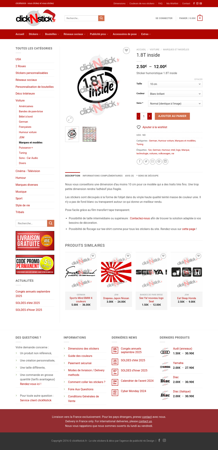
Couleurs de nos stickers (142, 3)
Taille (139, 83)
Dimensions (119, 3)
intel (173, 150)
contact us (145, 421)
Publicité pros (99, 34)
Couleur (140, 93)
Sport (19, 198)
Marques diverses (27, 184)
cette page (188, 229)
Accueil (20, 34)
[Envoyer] (101, 18)
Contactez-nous (140, 218)
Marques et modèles (31, 142)
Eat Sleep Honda (186, 298)
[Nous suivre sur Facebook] (194, 3)
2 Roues (21, 66)
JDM (21, 137)
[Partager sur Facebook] (140, 162)
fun (150, 150)
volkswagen (164, 153)
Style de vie (23, 205)
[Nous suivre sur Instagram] (197, 3)
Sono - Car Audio (28, 158)
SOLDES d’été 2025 (28, 303)
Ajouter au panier (172, 116)
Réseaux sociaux (74, 34)
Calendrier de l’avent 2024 (137, 380)
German (23, 121)
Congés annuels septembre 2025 (33, 294)
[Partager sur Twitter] (146, 162)
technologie (142, 153)
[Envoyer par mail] (153, 162)
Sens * (139, 103)
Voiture (20, 100)
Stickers (35, 34)
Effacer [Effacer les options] (199, 79)
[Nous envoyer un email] (201, 3)
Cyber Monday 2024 (133, 391)
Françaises (25, 126)
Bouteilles (52, 34)
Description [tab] (72, 175)
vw (172, 153)
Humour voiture (28, 132)
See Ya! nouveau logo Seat (151, 300)
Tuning (23, 152)
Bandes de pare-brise (31, 111)
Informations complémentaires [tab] (103, 175)
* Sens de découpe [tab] (147, 175)
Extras (146, 34)
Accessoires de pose (125, 34)
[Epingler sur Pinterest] (159, 162)
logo (178, 150)
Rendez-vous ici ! (30, 384)
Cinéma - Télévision (28, 171)
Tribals (20, 212)
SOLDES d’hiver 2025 (29, 310)
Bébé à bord (26, 116)
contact (147, 417)
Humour (21, 178)
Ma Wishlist (172, 3)
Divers (22, 163)
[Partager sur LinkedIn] (165, 162)
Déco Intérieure (25, 93)
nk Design (148, 440)
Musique (21, 191)
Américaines (26, 106)
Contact (186, 3)
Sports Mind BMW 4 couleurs (81, 300)
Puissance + (26, 147)
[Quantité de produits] (143, 116)
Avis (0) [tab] (129, 175)
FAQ (160, 3)
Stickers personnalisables (32, 73)
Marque (185, 150)
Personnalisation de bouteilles (35, 87)
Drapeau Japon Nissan (116, 298)
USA (18, 59)
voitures (153, 153)
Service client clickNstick (36, 400)
